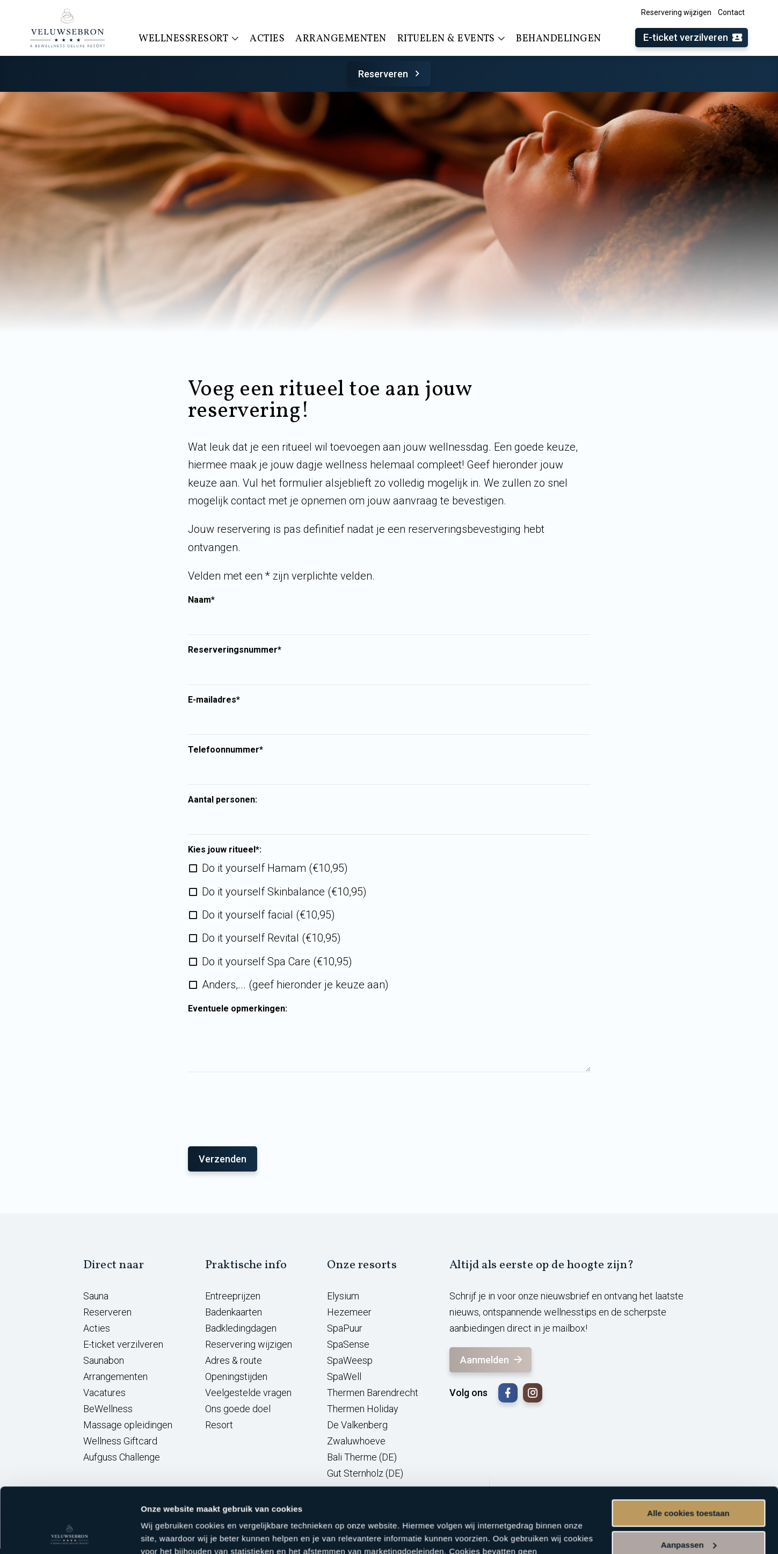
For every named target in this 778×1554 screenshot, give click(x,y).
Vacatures (104, 1392)
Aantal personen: (222, 800)
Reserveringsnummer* (234, 650)
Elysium (343, 1296)
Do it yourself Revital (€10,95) (271, 937)
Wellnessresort (189, 39)
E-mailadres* (214, 700)
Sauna (95, 1296)
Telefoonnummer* (225, 750)
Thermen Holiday (362, 1408)
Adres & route (233, 1360)
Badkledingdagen (241, 1328)
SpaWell (344, 1376)
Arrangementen (341, 39)
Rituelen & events (451, 39)
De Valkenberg (357, 1424)
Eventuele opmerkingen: (237, 1008)
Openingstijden (236, 1376)
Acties (267, 39)
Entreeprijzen (232, 1296)
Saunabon (103, 1360)
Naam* (201, 600)
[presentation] (269, 1104)
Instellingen (163, 1532)
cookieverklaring (351, 1503)
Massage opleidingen (127, 1424)
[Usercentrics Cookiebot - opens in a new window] (70, 1533)
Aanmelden (492, 1360)
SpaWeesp (350, 1360)
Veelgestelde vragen (248, 1392)
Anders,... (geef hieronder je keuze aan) (295, 984)
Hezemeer (349, 1312)
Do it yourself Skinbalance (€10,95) (284, 891)
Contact (731, 12)
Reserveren (390, 74)
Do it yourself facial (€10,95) (268, 914)
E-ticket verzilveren (693, 37)
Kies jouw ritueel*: (224, 849)
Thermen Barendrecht (372, 1392)
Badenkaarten (233, 1312)
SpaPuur (344, 1328)
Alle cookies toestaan (688, 1452)
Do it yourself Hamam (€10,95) (275, 868)
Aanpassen (689, 1483)
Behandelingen (558, 39)
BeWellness (108, 1408)
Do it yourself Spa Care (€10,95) (277, 961)
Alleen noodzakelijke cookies (688, 1515)
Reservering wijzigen (676, 12)
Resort (219, 1424)
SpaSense (348, 1344)
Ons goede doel (238, 1408)
